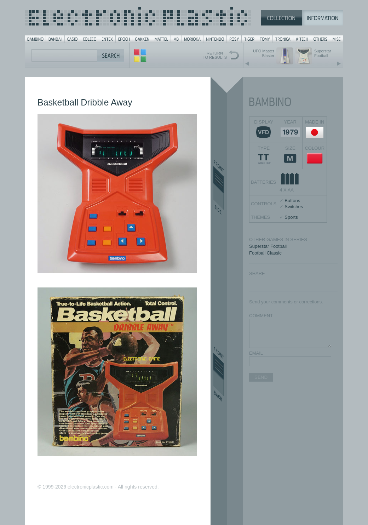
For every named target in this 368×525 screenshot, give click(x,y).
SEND (261, 377)
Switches (293, 206)
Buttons (292, 200)
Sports (291, 217)
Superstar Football (268, 246)
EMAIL (256, 353)
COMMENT (261, 315)
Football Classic (265, 253)
